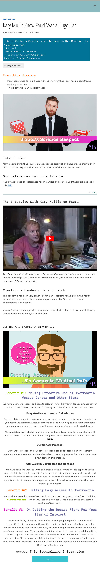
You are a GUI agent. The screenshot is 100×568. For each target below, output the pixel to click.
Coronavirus (9, 19)
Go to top (93, 192)
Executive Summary (15, 45)
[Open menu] (95, 6)
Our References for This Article (21, 51)
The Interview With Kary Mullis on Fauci (25, 55)
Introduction (12, 48)
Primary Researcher (13, 32)
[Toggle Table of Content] (84, 41)
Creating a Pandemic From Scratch (23, 58)
